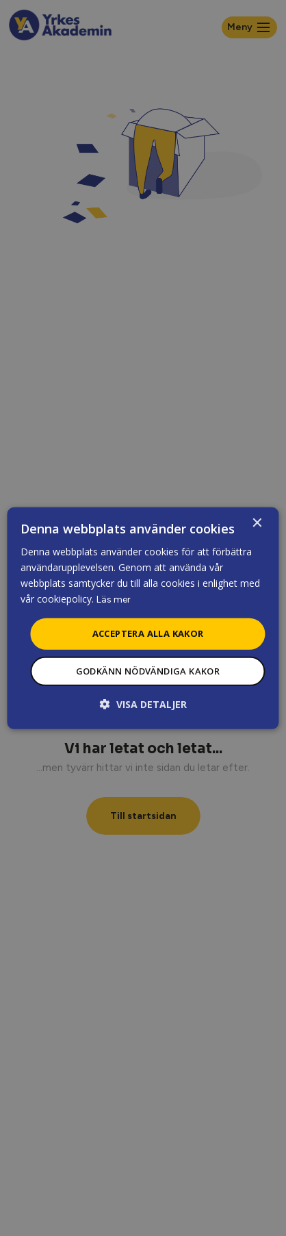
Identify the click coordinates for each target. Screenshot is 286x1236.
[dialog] (142, 618)
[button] (143, 704)
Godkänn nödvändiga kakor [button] (148, 671)
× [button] (257, 523)
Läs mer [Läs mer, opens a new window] (113, 599)
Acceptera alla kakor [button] (148, 633)
